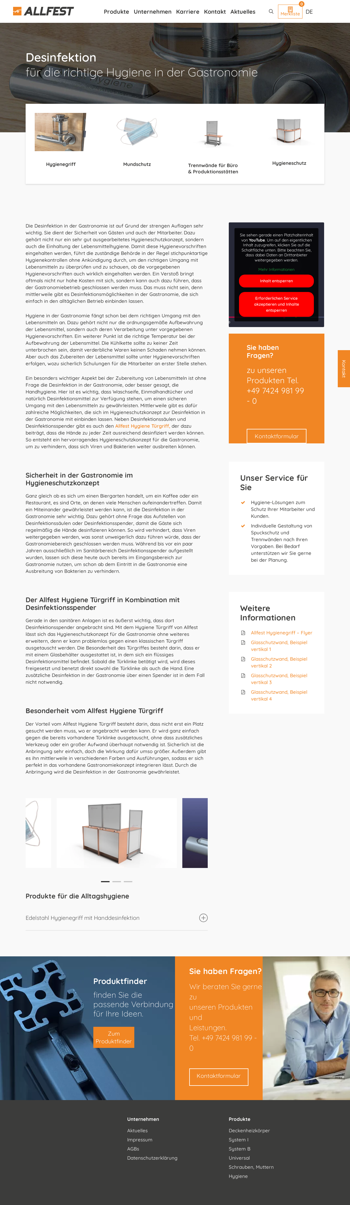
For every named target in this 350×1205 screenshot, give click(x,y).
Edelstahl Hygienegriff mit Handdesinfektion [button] (117, 918)
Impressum (140, 1140)
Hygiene (238, 1176)
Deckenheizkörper (249, 1130)
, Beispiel (297, 659)
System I (238, 1140)
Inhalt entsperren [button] (276, 280)
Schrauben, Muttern (251, 1167)
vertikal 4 (261, 699)
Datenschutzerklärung (152, 1158)
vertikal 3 (261, 682)
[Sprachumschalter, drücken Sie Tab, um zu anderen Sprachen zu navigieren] (309, 11)
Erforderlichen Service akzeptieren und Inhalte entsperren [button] (276, 304)
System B (239, 1149)
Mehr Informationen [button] (277, 269)
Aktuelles (137, 1130)
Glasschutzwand (269, 659)
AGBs (133, 1149)
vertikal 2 (261, 666)
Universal (239, 1158)
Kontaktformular (277, 436)
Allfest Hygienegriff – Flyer (281, 633)
